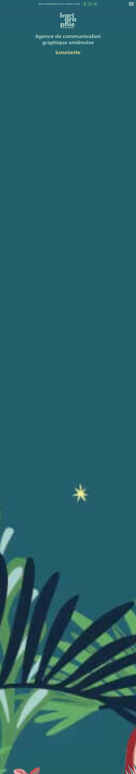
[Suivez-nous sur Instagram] (90, 4)
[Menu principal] (131, 3)
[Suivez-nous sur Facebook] (84, 4)
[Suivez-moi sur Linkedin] (95, 4)
